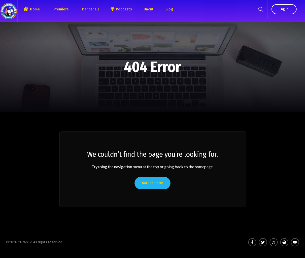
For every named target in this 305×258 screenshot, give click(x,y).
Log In (284, 9)
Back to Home (152, 183)
